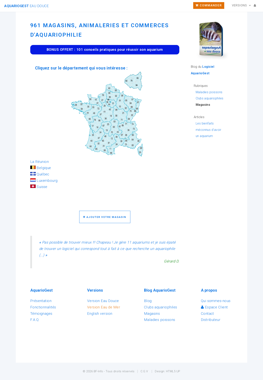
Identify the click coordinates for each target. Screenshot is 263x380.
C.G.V (144, 371)
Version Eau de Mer (103, 307)
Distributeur (211, 320)
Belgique (40, 168)
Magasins (152, 313)
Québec (39, 174)
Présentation (41, 301)
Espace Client (214, 307)
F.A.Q (34, 320)
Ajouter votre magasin (104, 217)
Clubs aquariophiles (209, 98)
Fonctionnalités (43, 307)
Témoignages (41, 313)
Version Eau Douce (103, 301)
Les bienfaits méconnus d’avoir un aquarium (208, 130)
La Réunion (39, 162)
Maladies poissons (209, 92)
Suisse (38, 187)
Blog (148, 301)
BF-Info (98, 371)
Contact (207, 313)
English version (99, 313)
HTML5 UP (173, 371)
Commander (209, 5)
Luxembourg (44, 181)
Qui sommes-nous (216, 301)
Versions (239, 5)
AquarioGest (26, 6)
